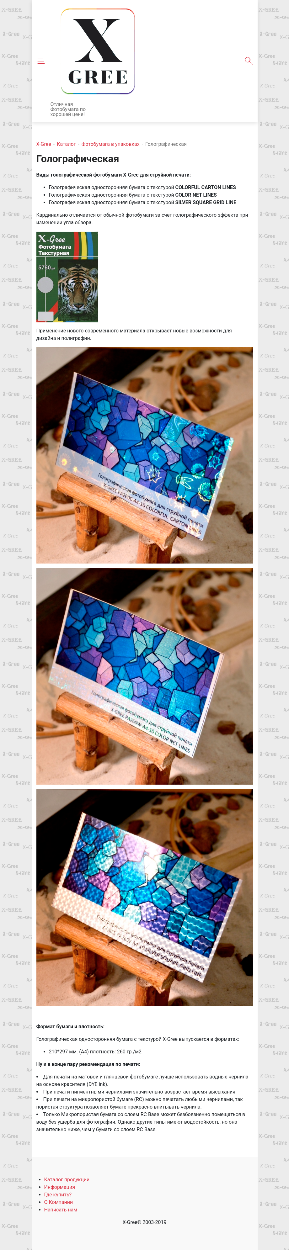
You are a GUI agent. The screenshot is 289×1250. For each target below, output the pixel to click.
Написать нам (61, 1210)
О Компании (58, 1202)
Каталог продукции (67, 1180)
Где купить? (58, 1195)
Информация (59, 1187)
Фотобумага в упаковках (111, 144)
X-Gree (43, 144)
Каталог (66, 144)
